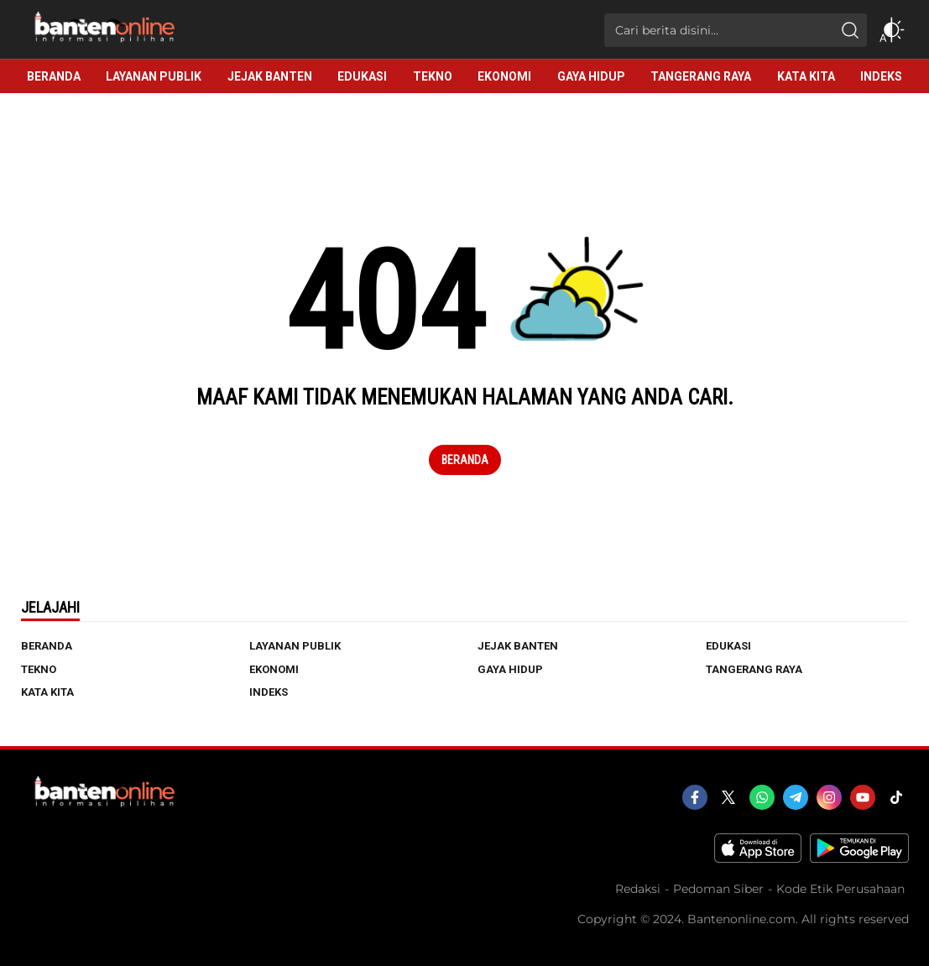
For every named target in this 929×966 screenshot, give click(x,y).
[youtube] (862, 797)
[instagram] (829, 797)
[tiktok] (896, 797)
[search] (850, 30)
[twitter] (728, 797)
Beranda (464, 460)
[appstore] (757, 858)
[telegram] (795, 797)
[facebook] (694, 797)
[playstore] (859, 858)
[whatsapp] (762, 797)
